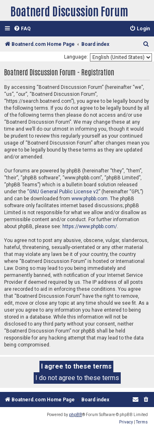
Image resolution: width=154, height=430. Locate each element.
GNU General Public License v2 (64, 192)
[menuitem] (22, 28)
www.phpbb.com (89, 198)
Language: (76, 57)
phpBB (75, 414)
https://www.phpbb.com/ (89, 226)
